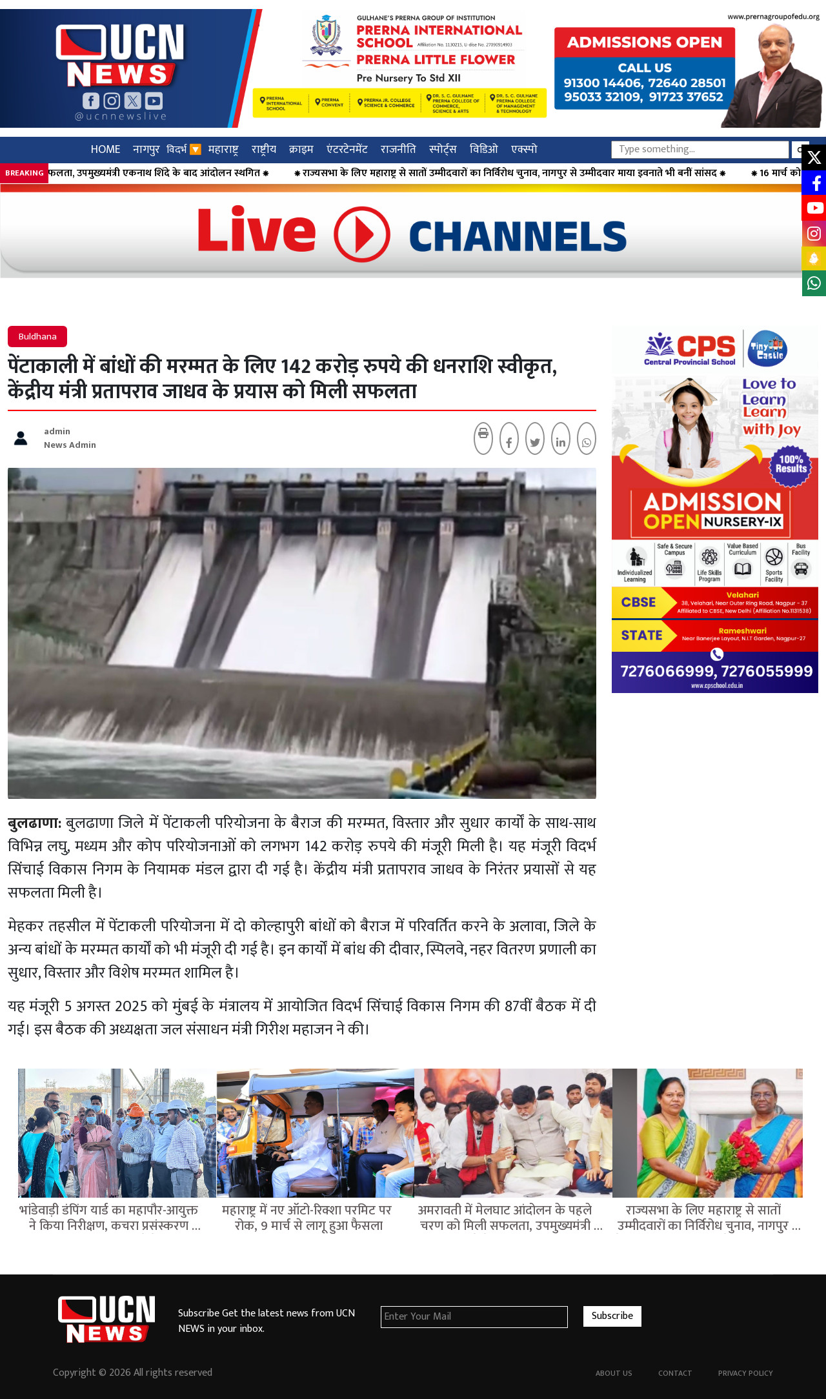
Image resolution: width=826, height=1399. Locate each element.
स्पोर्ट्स (443, 149)
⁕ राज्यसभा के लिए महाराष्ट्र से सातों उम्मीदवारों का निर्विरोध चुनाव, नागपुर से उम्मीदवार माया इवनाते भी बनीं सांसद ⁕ (547, 173)
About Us (614, 1373)
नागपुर (146, 149)
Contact (675, 1373)
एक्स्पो (524, 149)
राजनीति (398, 149)
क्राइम (301, 149)
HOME (105, 149)
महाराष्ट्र (223, 149)
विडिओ (484, 149)
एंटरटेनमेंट (347, 149)
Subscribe (612, 1316)
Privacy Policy (745, 1373)
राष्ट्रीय (264, 149)
